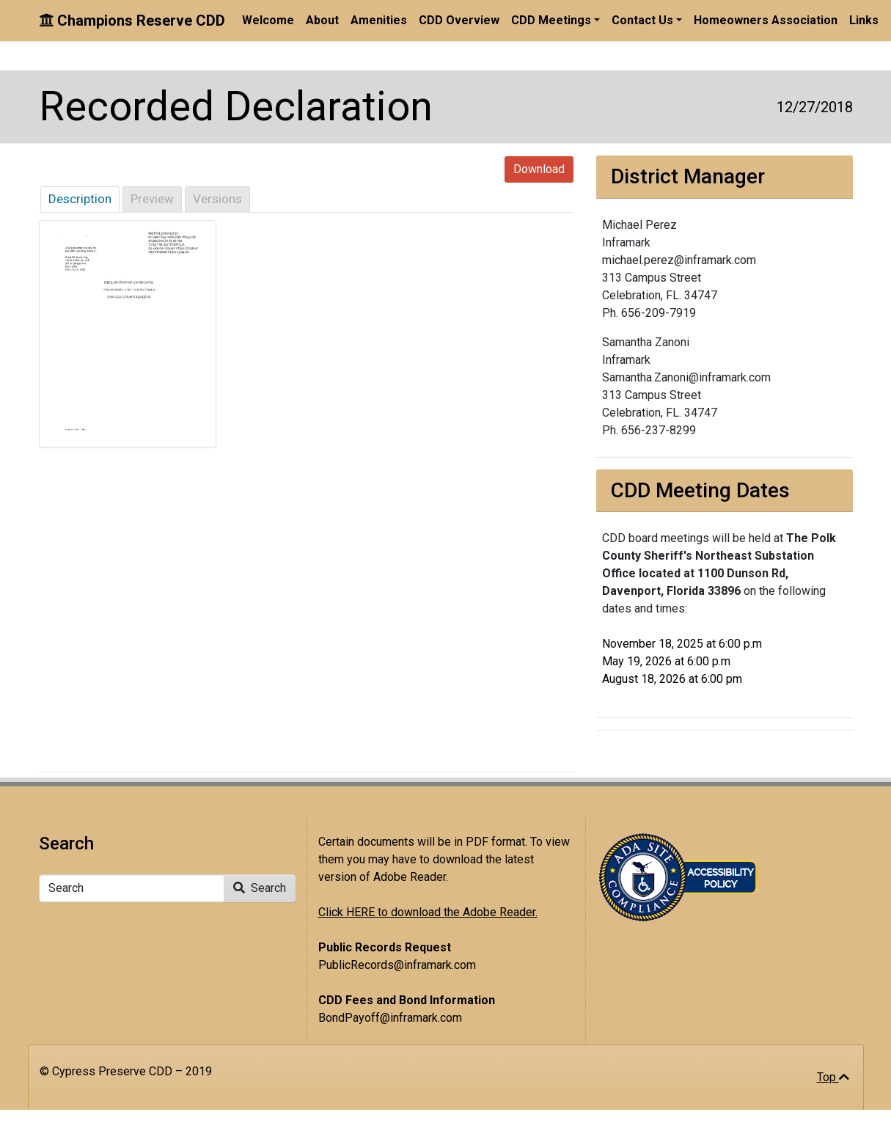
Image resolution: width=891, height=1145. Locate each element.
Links (864, 20)
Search (259, 888)
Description (79, 198)
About (322, 20)
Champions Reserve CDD (132, 20)
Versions (217, 198)
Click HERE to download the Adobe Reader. (428, 912)
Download (539, 169)
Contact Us (642, 20)
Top (833, 1077)
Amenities (379, 20)
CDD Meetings (551, 20)
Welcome (268, 20)
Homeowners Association (765, 20)
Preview (152, 198)
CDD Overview (459, 20)
